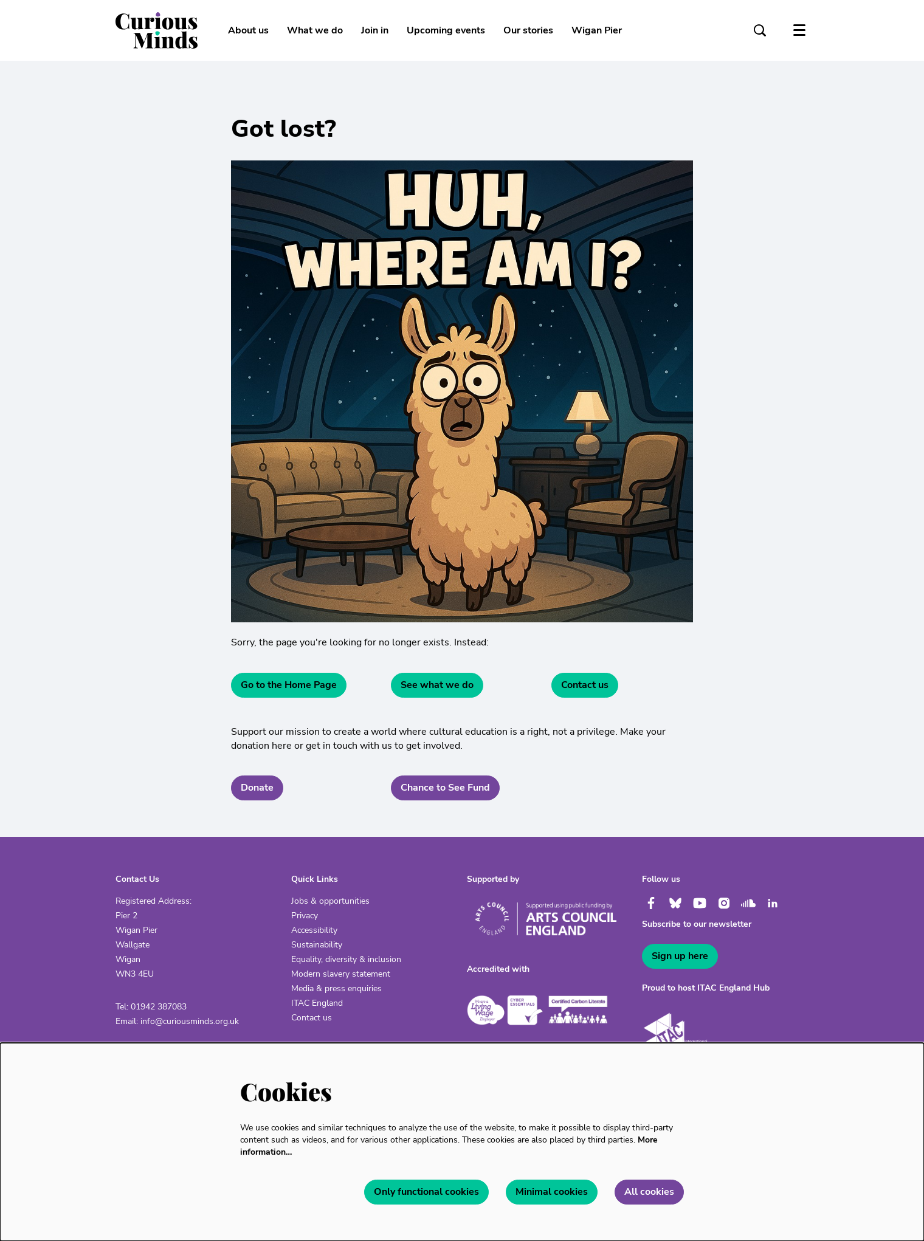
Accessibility (314, 930)
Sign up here (680, 956)
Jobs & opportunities (330, 901)
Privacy (304, 915)
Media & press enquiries (336, 988)
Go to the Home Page (289, 685)
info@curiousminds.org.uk (189, 1021)
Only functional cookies (426, 1191)
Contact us (585, 685)
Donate (257, 787)
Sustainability (316, 945)
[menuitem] (248, 30)
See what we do (437, 685)
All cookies (649, 1191)
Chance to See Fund (445, 787)
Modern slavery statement (340, 974)
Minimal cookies (551, 1191)
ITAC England (317, 1003)
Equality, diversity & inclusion (346, 959)
